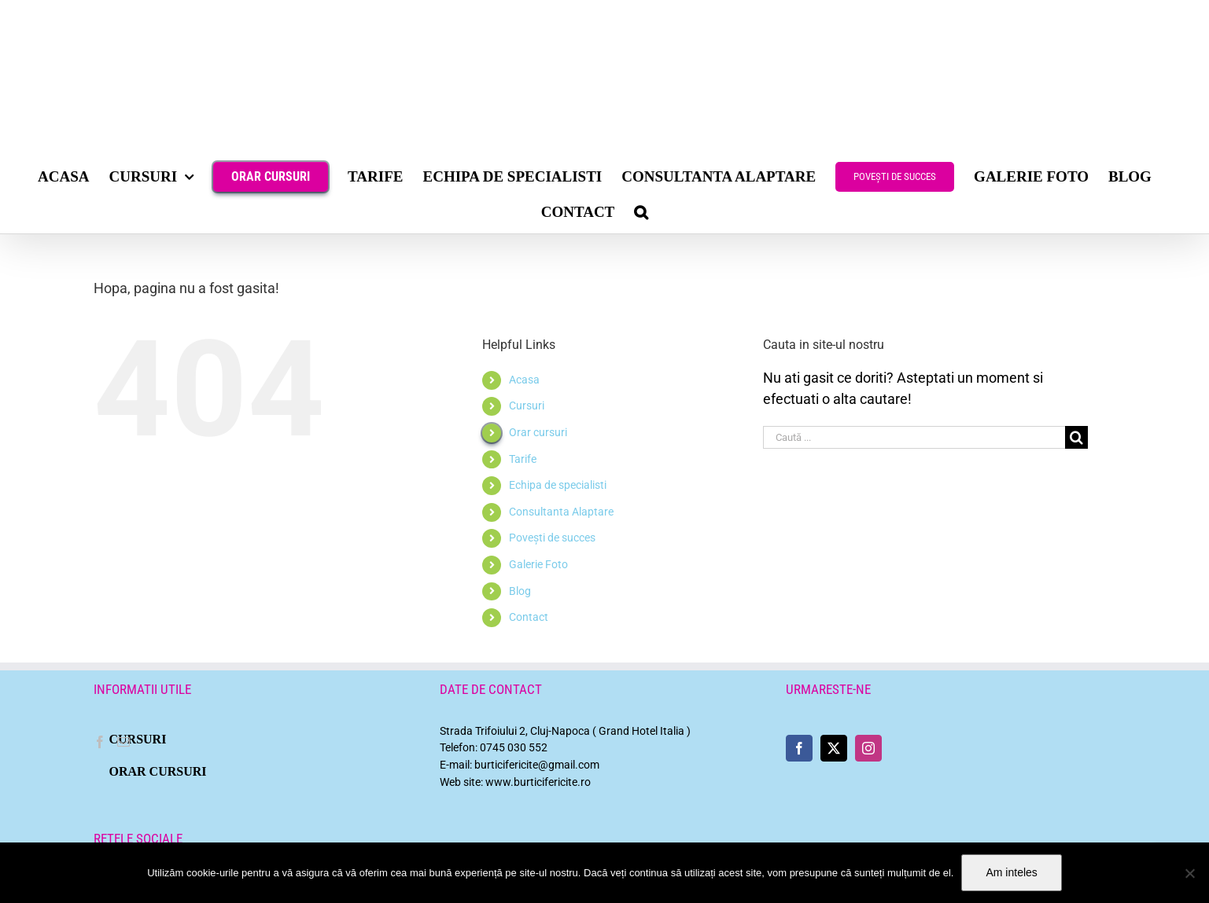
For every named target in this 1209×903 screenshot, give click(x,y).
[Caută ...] (914, 437)
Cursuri (526, 405)
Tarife (522, 459)
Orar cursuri (538, 432)
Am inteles (1011, 872)
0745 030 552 (513, 747)
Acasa (524, 379)
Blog (520, 591)
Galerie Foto (538, 564)
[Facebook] (100, 742)
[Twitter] (833, 748)
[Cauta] (1076, 437)
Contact (528, 617)
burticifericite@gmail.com (536, 765)
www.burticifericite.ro (538, 782)
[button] (641, 211)
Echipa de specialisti (557, 485)
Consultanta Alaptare (561, 511)
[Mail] (123, 742)
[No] (1189, 873)
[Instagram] (868, 748)
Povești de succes (552, 537)
